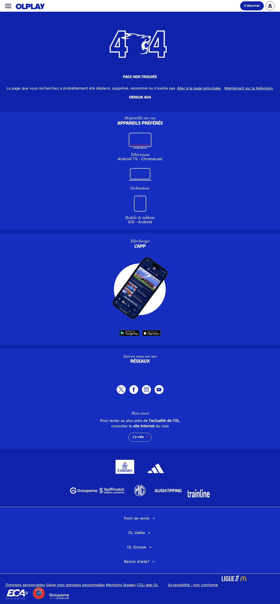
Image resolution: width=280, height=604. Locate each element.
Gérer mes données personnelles (75, 585)
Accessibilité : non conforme (193, 585)
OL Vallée (136, 533)
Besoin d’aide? (136, 561)
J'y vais (138, 437)
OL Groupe (136, 547)
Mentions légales (121, 585)
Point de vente (137, 518)
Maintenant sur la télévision (248, 88)
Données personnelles (25, 585)
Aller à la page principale (199, 88)
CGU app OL (147, 585)
